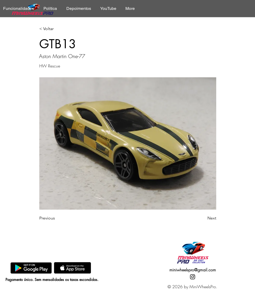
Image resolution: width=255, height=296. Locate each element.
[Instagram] (192, 276)
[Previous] (56, 218)
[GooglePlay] (31, 268)
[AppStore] (72, 268)
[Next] (203, 218)
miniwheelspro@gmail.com (192, 270)
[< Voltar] (56, 29)
